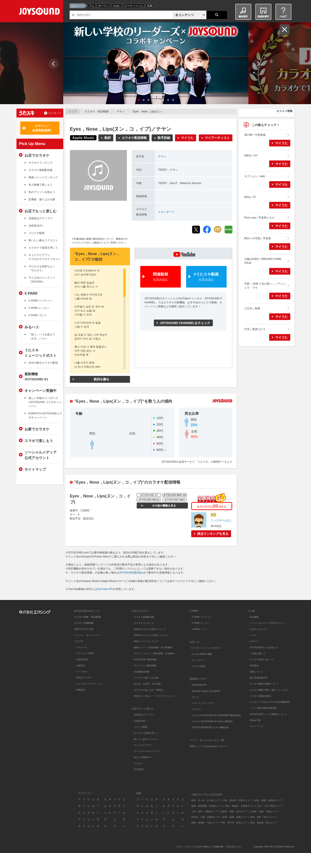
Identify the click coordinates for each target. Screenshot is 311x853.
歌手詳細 (164, 138)
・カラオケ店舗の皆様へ (260, 696)
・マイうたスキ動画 (84, 653)
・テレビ (194, 697)
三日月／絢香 (252, 308)
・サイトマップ (255, 726)
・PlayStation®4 (198, 685)
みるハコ (31, 327)
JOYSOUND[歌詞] (129, 572)
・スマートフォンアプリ (202, 703)
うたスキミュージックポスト (40, 352)
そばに (117, 5)
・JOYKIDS (138, 769)
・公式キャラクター (258, 629)
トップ (73, 111)
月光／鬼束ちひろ (255, 329)
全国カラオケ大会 (84, 629)
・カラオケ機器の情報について (263, 684)
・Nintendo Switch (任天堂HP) (205, 691)
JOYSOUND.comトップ (87, 611)
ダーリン (103, 5)
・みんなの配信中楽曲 (201, 654)
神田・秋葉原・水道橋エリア (239, 806)
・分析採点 (79, 665)
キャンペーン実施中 (40, 391)
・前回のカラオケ (83, 677)
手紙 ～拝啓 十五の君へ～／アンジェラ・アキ (265, 285)
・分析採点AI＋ (139, 721)
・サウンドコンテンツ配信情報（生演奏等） (154, 653)
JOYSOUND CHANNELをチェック (185, 323)
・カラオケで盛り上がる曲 (145, 678)
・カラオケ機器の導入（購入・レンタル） (269, 690)
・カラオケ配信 (197, 666)
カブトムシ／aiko (254, 176)
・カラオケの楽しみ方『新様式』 (148, 690)
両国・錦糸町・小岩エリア (204, 822)
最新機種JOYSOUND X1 (36, 376)
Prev (54, 64)
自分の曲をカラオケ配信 (43, 362)
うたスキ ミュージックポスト (206, 647)
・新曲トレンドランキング (145, 641)
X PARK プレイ (37, 315)
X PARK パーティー (40, 300)
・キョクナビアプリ (142, 745)
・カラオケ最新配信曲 (143, 617)
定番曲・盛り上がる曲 (41, 199)
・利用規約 (253, 665)
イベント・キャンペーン (87, 635)
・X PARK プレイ (198, 629)
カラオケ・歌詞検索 (97, 111)
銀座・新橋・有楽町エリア (268, 800)
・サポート (253, 641)
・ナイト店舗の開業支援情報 (262, 708)
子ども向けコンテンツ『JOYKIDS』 (41, 279)
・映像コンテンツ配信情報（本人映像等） (153, 647)
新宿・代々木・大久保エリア (205, 800)
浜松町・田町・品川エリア (234, 811)
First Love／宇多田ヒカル (259, 217)
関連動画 (160, 277)
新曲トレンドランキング (43, 177)
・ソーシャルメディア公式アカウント (266, 623)
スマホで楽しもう (38, 441)
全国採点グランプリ (40, 218)
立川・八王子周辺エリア (269, 806)
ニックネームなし (221, 520)
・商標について (255, 672)
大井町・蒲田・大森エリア (263, 811)
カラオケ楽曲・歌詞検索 (87, 617)
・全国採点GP (81, 659)
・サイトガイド (197, 660)
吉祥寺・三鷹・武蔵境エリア (205, 817)
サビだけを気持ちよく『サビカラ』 (41, 268)
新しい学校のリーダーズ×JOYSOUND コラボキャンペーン (45, 402)
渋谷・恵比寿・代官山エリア (237, 800)
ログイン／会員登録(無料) (42, 128)
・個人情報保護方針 (258, 678)
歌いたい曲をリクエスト (43, 240)
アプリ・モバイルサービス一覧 (207, 740)
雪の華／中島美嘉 (255, 134)
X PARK (31, 293)
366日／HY (251, 155)
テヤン (121, 111)
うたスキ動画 (36, 233)
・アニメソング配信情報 (144, 665)
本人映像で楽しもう (40, 184)
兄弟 (149, 5)
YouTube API (105, 589)
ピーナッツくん (133, 5)
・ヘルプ (252, 635)
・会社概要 (253, 617)
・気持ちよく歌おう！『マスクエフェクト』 (154, 696)
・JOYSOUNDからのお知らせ (263, 647)
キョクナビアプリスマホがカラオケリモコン (44, 257)
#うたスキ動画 (206, 277)
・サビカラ (137, 763)
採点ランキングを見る (212, 533)
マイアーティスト (217, 138)
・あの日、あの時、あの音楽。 (147, 684)
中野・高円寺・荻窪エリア (234, 822)
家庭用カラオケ (198, 678)
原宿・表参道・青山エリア (263, 822)
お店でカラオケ (36, 155)
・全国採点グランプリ (143, 714)
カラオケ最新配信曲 (40, 170)
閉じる (285, 29)
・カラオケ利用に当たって (261, 659)
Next (258, 64)
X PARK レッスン (38, 308)
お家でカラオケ (36, 429)
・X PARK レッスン (199, 623)
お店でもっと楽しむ (40, 211)
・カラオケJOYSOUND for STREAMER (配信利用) (215, 715)
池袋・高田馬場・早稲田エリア (206, 806)
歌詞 (107, 138)
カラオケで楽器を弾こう (43, 247)
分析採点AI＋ (36, 225)
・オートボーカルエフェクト (146, 751)
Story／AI (250, 197)
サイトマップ (35, 469)
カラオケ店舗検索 (84, 623)
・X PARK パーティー (201, 617)
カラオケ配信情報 (134, 138)
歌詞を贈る (101, 379)
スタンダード (166, 211)
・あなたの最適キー (142, 757)
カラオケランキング (40, 162)
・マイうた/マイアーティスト (89, 684)
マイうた (187, 138)
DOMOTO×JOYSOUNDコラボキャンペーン (45, 415)
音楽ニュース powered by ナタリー (209, 746)
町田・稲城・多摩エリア (235, 817)
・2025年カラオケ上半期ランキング (150, 635)
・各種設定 (79, 690)
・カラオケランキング (143, 623)
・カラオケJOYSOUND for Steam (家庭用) (211, 721)
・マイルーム (80, 647)
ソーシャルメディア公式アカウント (40, 455)
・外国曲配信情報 (141, 672)
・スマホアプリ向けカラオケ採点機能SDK (269, 702)
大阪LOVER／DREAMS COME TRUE (262, 261)
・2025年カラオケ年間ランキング (149, 629)
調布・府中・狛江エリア (262, 817)
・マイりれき (80, 671)
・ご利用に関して (256, 653)
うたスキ (79, 641)
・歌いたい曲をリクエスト (145, 739)
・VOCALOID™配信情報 (144, 659)
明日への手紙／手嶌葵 (257, 238)
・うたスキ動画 (139, 727)
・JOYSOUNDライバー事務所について (267, 714)
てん (91, 5)
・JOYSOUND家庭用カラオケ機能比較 (209, 727)
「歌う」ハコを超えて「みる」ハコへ (41, 336)
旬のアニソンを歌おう (41, 192)
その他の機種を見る (163, 505)
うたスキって (54, 113)
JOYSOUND (40, 12)
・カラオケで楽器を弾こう (145, 733)
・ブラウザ (195, 709)
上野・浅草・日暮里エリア (204, 811)
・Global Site (254, 720)
